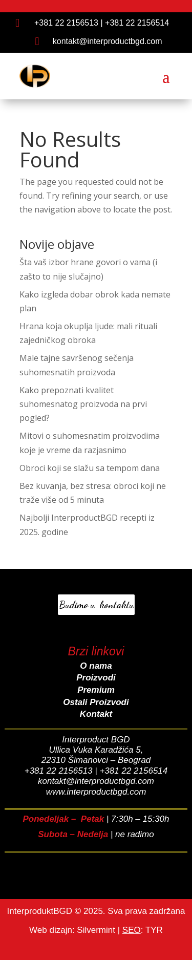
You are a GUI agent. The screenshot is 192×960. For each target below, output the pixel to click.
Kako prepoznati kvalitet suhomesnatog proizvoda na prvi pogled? (83, 404)
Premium (96, 690)
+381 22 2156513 (66, 22)
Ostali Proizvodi (96, 702)
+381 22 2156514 (137, 22)
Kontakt (96, 714)
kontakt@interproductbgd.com (107, 41)
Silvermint (96, 930)
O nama (96, 666)
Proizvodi (96, 677)
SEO (131, 930)
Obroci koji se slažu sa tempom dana (89, 468)
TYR (154, 930)
